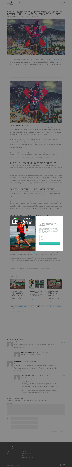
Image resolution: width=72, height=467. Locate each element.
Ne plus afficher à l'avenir (36, 252)
